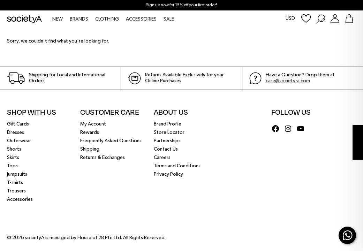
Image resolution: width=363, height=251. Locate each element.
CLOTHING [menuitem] (107, 19)
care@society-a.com (288, 80)
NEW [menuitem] (57, 19)
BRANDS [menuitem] (79, 19)
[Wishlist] (306, 18)
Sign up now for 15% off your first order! (181, 5)
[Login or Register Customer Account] (335, 18)
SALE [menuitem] (169, 19)
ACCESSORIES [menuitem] (141, 19)
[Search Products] (320, 18)
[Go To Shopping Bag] (349, 18)
